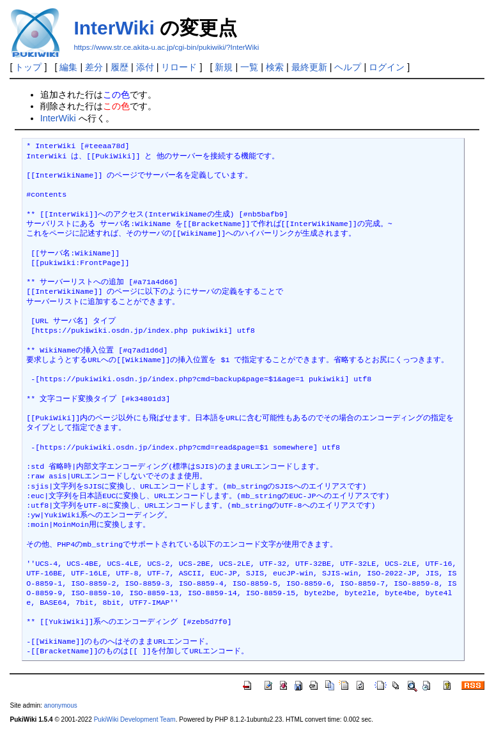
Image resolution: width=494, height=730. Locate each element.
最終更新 (309, 67)
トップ (28, 67)
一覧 (249, 67)
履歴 (119, 67)
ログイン (387, 67)
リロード (179, 67)
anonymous (60, 705)
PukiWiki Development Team (135, 719)
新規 (224, 67)
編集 (68, 67)
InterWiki (113, 27)
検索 (275, 67)
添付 (145, 67)
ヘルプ (347, 67)
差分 (94, 67)
